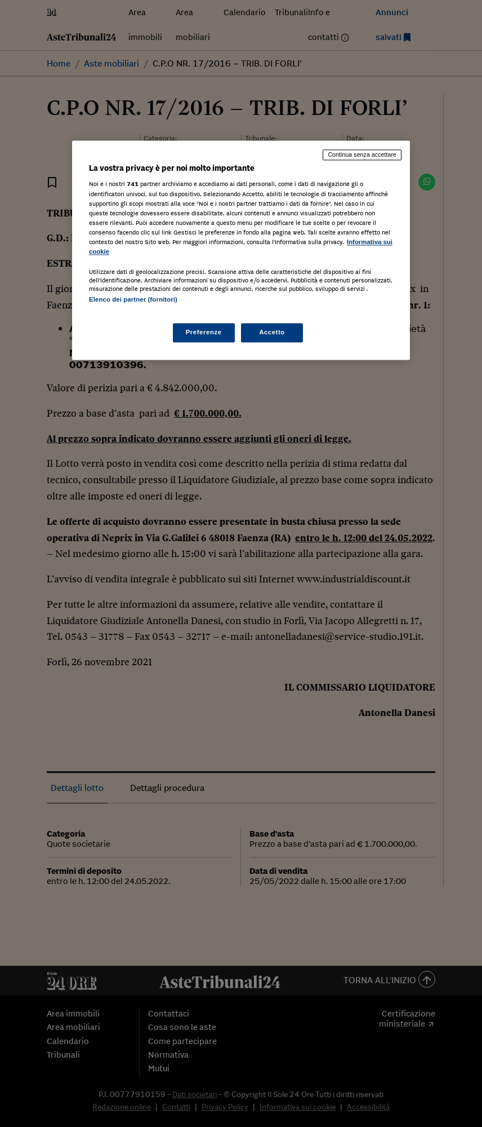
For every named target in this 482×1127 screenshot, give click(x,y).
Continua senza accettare (362, 154)
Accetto (272, 332)
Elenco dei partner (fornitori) (133, 299)
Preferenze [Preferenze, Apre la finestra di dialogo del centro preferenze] (204, 332)
